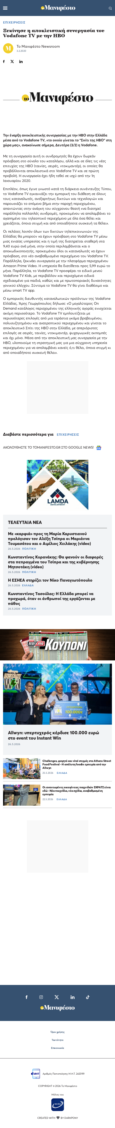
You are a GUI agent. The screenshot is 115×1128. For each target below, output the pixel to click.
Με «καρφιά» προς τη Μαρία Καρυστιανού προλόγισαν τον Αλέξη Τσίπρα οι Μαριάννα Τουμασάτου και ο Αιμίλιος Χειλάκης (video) (49, 538)
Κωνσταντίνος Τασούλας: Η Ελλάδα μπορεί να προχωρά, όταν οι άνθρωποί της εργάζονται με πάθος (51, 598)
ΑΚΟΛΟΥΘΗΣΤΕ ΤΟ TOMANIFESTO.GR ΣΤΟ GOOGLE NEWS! (52, 447)
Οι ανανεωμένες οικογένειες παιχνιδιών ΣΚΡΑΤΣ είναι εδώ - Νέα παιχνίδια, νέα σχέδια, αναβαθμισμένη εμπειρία (76, 790)
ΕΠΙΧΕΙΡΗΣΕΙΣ (14, 22)
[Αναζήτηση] (110, 8)
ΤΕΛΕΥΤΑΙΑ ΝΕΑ (25, 522)
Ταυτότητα (57, 1039)
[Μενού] (5, 8)
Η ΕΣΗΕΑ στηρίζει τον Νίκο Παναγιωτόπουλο (50, 580)
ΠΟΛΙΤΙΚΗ (29, 548)
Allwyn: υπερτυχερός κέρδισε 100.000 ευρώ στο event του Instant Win (53, 735)
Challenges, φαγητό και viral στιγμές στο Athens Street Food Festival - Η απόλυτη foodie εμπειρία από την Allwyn (76, 764)
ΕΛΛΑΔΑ (28, 585)
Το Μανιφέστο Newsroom (38, 46)
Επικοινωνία (57, 1047)
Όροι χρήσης (58, 1031)
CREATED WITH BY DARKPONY (57, 1117)
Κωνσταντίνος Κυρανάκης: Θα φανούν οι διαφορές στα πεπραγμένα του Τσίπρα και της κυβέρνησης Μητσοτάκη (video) (55, 562)
